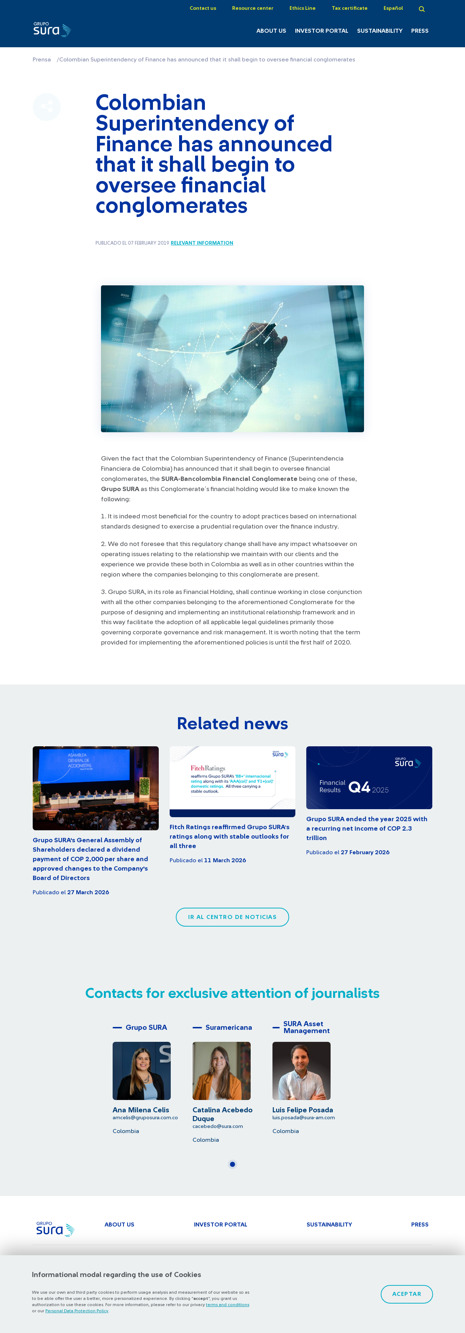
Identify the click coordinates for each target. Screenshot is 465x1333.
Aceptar (407, 1294)
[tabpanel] (153, 1078)
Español (393, 8)
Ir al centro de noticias (232, 917)
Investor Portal (321, 31)
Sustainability (380, 31)
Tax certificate (350, 8)
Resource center (253, 8)
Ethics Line (303, 8)
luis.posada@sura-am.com (303, 1117)
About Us (271, 31)
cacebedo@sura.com (218, 1126)
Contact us (203, 8)
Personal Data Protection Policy (76, 1311)
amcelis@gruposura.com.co (145, 1117)
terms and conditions (227, 1304)
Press (420, 31)
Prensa (42, 60)
